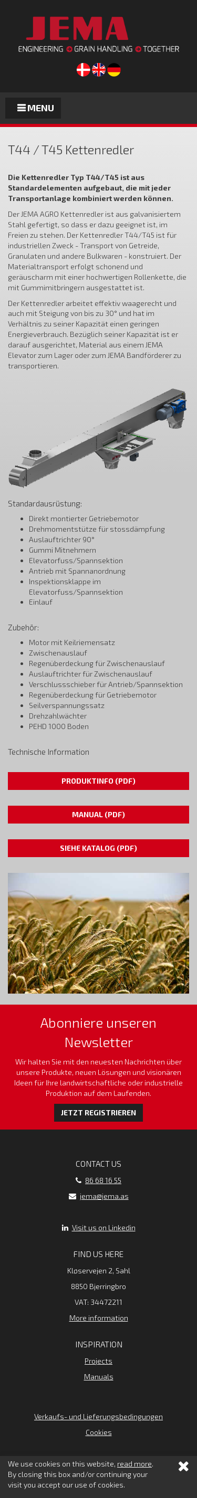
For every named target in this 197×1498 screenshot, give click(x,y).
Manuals (98, 1376)
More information (98, 1317)
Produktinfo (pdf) (98, 780)
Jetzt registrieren (98, 1112)
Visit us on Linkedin (104, 1227)
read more (134, 1464)
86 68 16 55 (103, 1180)
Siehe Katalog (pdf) (98, 847)
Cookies (99, 1432)
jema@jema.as (104, 1195)
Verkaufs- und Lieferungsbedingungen (98, 1416)
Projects (98, 1360)
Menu (35, 107)
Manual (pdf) (98, 814)
